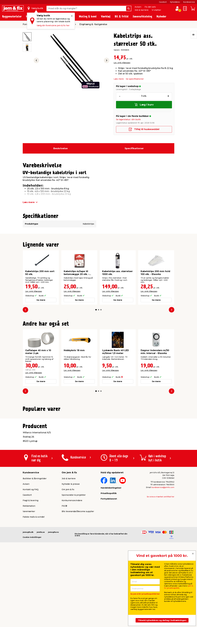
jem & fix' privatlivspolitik (178, 587)
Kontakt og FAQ (30, 558)
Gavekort (163, 2)
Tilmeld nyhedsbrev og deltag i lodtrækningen (162, 620)
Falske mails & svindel (33, 586)
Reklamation (29, 575)
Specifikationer (134, 148)
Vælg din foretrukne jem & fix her (53, 25)
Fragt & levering (30, 569)
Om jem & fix (68, 558)
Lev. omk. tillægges (122, 63)
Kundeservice (189, 2)
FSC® (64, 575)
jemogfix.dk (28, 601)
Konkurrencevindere (72, 569)
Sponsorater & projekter (74, 564)
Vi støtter (156, 10)
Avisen (138, 7)
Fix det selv (150, 7)
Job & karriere (141, 10)
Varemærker (29, 580)
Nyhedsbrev (175, 2)
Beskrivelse (60, 148)
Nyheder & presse (71, 553)
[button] (96, 309)
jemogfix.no (53, 601)
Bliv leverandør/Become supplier (78, 580)
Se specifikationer (135, 79)
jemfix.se (41, 601)
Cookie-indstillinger (32, 606)
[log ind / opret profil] (177, 8)
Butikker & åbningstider (35, 547)
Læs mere (119, 79)
